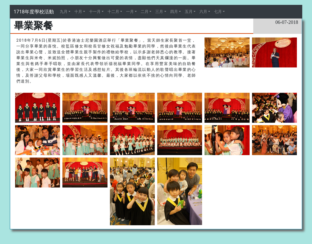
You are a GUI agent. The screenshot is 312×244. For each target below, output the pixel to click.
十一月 (95, 11)
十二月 (113, 11)
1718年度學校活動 (34, 12)
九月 (64, 11)
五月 (189, 11)
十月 (78, 11)
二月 (144, 11)
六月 (203, 11)
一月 (130, 11)
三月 (159, 11)
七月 (218, 11)
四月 (174, 11)
